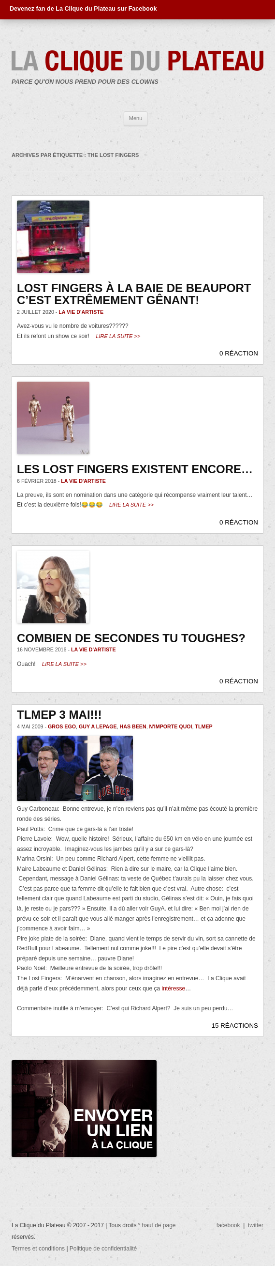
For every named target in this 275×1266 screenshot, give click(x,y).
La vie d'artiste (80, 312)
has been (133, 726)
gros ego (62, 726)
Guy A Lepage (98, 726)
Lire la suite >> (118, 336)
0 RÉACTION (238, 353)
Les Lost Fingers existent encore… (135, 469)
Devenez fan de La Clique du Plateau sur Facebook (83, 8)
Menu (136, 118)
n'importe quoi (170, 726)
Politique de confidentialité (103, 1248)
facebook (228, 1225)
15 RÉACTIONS (235, 1025)
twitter (255, 1225)
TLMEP (204, 726)
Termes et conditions (39, 1248)
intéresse (174, 988)
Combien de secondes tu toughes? (131, 638)
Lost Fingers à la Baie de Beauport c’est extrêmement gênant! (134, 294)
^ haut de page (157, 1225)
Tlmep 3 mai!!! (59, 714)
